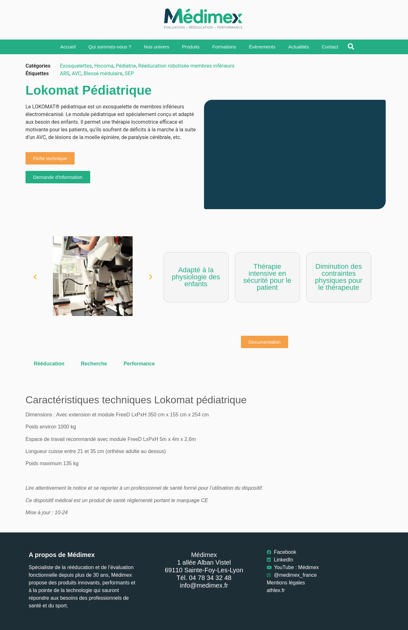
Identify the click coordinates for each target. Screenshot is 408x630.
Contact (330, 46)
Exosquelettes (76, 66)
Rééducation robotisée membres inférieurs (186, 66)
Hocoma (103, 66)
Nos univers (156, 46)
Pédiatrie (126, 66)
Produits (191, 46)
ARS (64, 73)
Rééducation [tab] (49, 363)
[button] (35, 277)
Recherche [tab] (94, 363)
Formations (224, 46)
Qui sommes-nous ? (109, 46)
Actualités (298, 46)
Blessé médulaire (103, 73)
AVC (76, 73)
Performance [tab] (139, 363)
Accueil (68, 46)
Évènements (262, 46)
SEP (129, 73)
